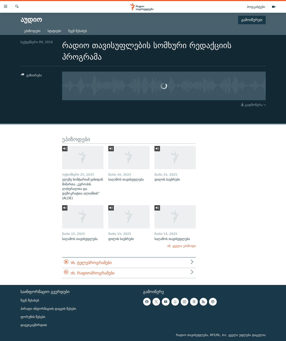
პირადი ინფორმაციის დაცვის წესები (48, 308)
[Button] (31, 76)
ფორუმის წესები (32, 316)
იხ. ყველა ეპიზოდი (181, 246)
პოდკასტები (256, 7)
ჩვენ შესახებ (77, 31)
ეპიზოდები (32, 31)
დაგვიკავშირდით (33, 325)
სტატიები (54, 31)
